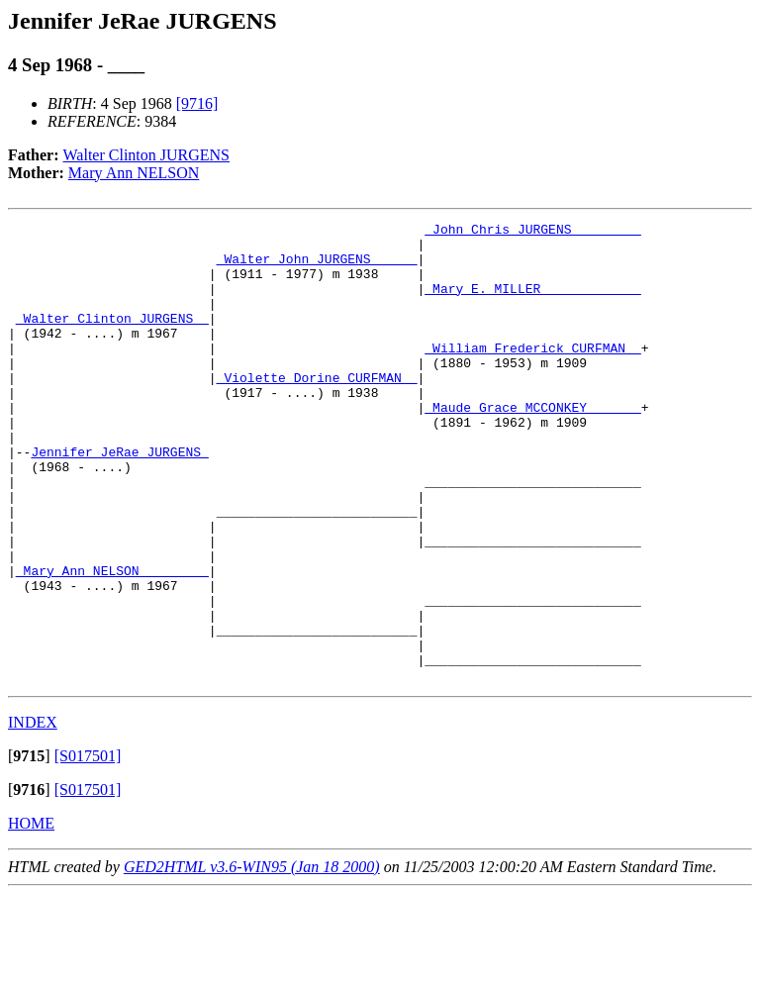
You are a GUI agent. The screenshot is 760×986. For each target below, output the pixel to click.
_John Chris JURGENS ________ (532, 232)
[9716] (197, 103)
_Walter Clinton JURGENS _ (112, 338)
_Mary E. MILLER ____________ (532, 303)
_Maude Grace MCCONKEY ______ (532, 445)
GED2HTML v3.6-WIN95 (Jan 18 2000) (252, 958)
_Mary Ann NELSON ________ (112, 641)
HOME (31, 915)
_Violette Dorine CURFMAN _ (317, 410)
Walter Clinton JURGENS (146, 155)
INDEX (32, 814)
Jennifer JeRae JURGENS (119, 499)
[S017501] (88, 847)
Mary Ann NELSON (133, 172)
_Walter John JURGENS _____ (317, 267)
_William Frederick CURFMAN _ (532, 374)
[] (29, 847)
